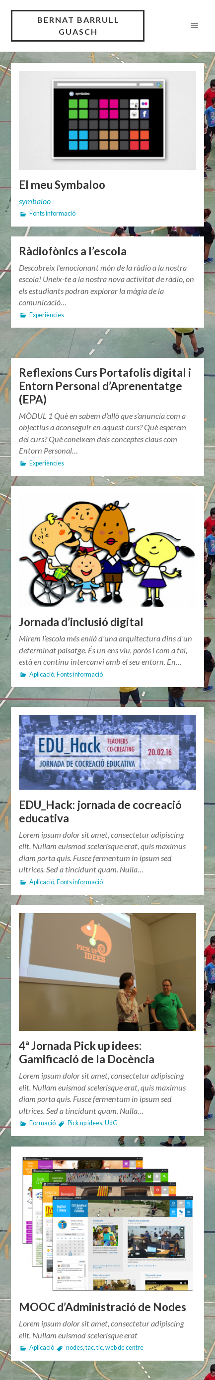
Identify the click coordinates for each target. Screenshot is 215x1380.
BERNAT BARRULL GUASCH (78, 25)
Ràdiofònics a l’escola (73, 251)
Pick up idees (85, 1123)
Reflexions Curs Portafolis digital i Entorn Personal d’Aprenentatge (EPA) (105, 386)
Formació (42, 1123)
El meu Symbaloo (62, 184)
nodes (74, 1347)
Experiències (46, 315)
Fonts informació (52, 213)
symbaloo (35, 201)
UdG (111, 1123)
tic (99, 1347)
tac (89, 1347)
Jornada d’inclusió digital (81, 622)
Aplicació (41, 674)
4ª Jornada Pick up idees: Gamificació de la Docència (86, 1052)
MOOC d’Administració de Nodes (102, 1307)
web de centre (124, 1347)
